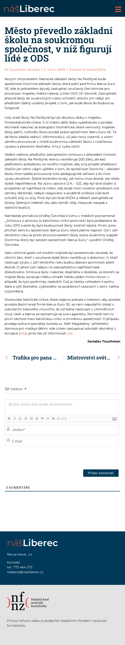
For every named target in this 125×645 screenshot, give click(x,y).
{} (58, 418)
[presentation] (67, 457)
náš (28, 8)
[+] (64, 418)
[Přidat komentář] (101, 473)
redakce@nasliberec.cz (25, 572)
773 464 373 (22, 567)
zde (22, 333)
